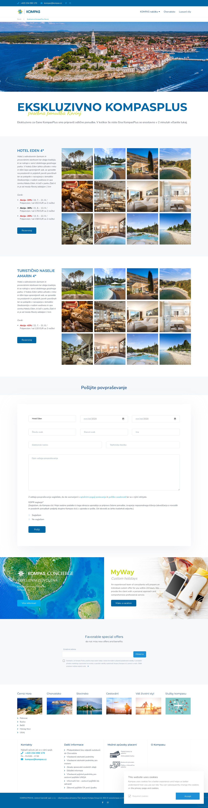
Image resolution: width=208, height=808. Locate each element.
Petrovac (23, 718)
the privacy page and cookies (144, 788)
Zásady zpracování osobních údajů (81, 767)
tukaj (184, 122)
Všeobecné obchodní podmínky (80, 756)
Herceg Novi (25, 729)
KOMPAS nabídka (150, 11)
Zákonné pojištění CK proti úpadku (82, 787)
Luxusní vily (185, 11)
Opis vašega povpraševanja (104, 472)
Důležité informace (75, 770)
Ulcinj (22, 732)
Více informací (29, 603)
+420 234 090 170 (27, 3)
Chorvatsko (169, 11)
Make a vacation (124, 603)
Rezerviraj (27, 230)
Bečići (22, 725)
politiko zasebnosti (117, 497)
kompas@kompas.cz (34, 759)
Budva (22, 721)
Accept (187, 796)
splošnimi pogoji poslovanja (93, 497)
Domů (19, 19)
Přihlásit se (140, 654)
